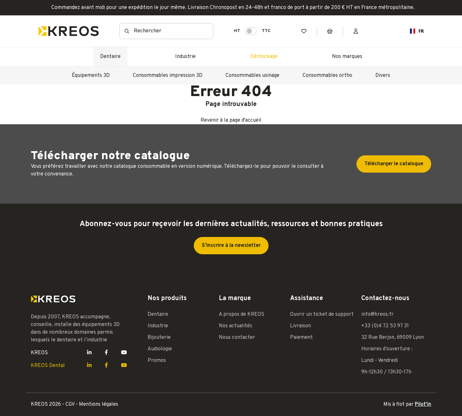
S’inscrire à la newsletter (231, 245)
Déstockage (264, 56)
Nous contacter (237, 337)
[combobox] (414, 31)
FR (414, 31)
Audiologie (160, 349)
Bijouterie (159, 337)
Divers (382, 75)
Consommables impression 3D (167, 75)
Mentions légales (98, 404)
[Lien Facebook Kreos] (106, 353)
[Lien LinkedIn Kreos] (89, 353)
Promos (157, 360)
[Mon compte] (356, 31)
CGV (70, 404)
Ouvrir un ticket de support (322, 314)
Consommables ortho (327, 75)
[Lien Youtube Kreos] (124, 353)
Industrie (185, 56)
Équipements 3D (91, 75)
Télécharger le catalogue (393, 164)
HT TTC (252, 31)
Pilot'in (423, 404)
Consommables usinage (252, 75)
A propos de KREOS (241, 314)
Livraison (300, 326)
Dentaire (110, 56)
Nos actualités (235, 326)
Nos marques (347, 56)
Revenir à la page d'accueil (231, 120)
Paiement (301, 337)
